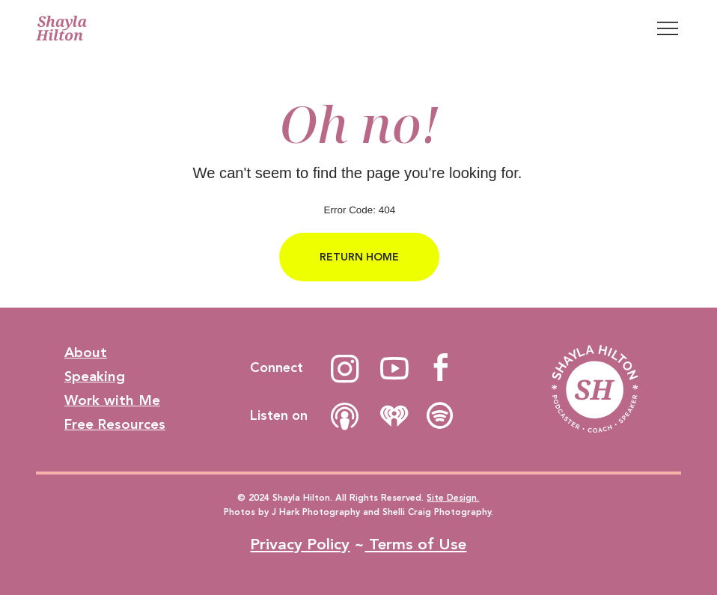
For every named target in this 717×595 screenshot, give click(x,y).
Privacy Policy (300, 544)
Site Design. (453, 498)
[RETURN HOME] (359, 257)
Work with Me (112, 401)
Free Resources (114, 425)
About (85, 353)
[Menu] (667, 28)
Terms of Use (415, 544)
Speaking (94, 377)
